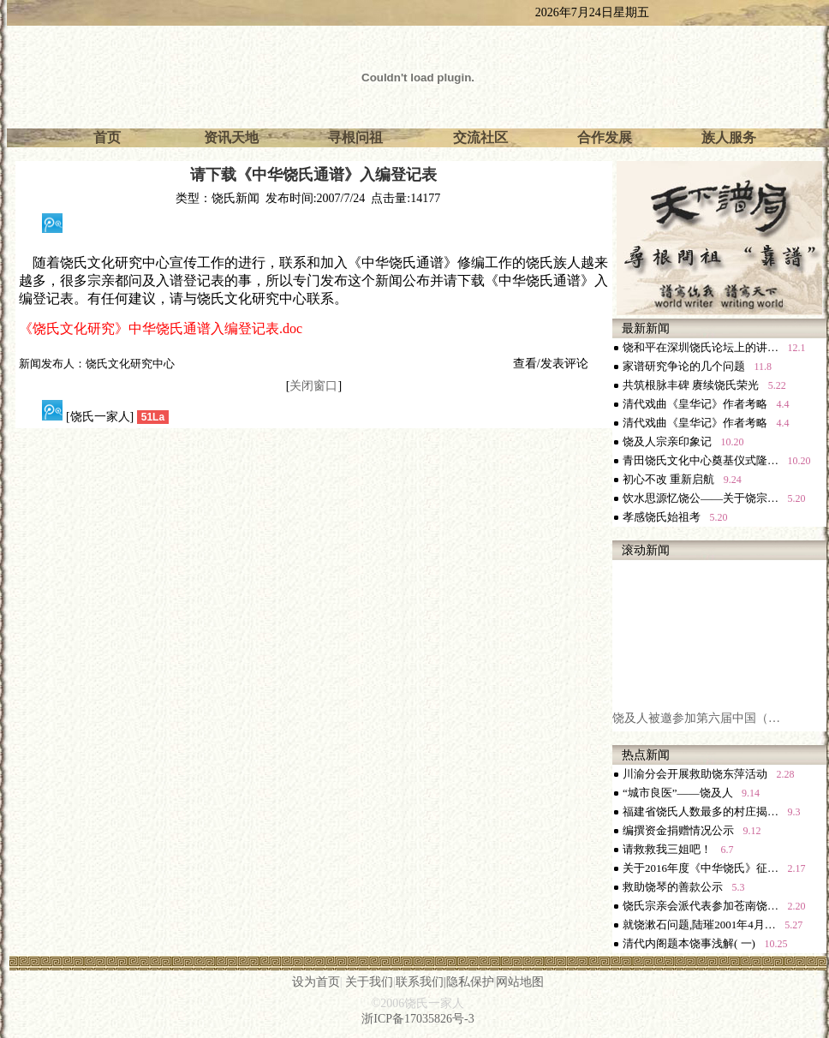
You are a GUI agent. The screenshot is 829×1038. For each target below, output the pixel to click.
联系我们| (421, 981)
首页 (107, 137)
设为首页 (316, 981)
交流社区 (480, 137)
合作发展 (604, 137)
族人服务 (728, 137)
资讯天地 (231, 137)
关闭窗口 (313, 385)
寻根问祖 (355, 137)
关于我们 (369, 981)
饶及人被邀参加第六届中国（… (696, 725)
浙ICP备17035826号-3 (417, 1018)
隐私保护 (470, 981)
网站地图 (520, 981)
